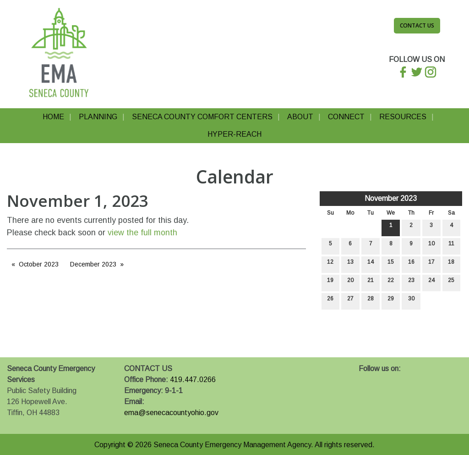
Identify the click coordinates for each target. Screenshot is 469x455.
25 (451, 282)
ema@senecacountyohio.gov (171, 412)
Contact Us (417, 25)
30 (411, 300)
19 (330, 282)
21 (370, 282)
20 (350, 282)
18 (451, 264)
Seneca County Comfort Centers (202, 117)
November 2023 (391, 198)
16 (411, 264)
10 (431, 245)
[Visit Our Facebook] (366, 379)
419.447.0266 (193, 379)
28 (370, 300)
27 (350, 300)
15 (390, 264)
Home (53, 117)
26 (330, 300)
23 (411, 282)
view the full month (142, 232)
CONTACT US (148, 368)
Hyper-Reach (234, 134)
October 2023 (39, 264)
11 (451, 245)
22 (390, 282)
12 (330, 264)
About (300, 117)
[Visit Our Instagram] (395, 379)
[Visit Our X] (380, 379)
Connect (346, 117)
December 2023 (93, 264)
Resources (402, 117)
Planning (98, 117)
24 (431, 282)
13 (350, 264)
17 (431, 264)
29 (390, 300)
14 (370, 264)
